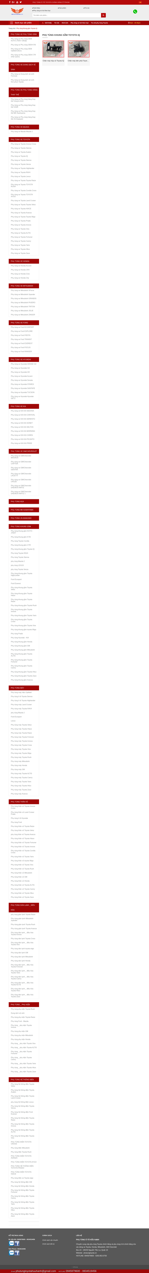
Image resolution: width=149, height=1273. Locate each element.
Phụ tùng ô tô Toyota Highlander (23, 700)
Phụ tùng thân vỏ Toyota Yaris (22, 857)
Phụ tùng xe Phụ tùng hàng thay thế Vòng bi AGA (23, 100)
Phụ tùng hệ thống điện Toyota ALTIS (22, 1131)
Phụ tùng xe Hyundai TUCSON (22, 392)
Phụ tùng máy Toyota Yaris (21, 782)
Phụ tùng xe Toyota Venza (21, 164)
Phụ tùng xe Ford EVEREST (22, 343)
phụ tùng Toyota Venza (19, 569)
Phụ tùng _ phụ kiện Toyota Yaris (23, 1063)
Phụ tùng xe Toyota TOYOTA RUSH (22, 185)
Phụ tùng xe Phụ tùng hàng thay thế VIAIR (23, 106)
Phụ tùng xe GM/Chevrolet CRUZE (21, 480)
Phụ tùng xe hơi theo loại (41, 10)
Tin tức (86, 8)
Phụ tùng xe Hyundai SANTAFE (23, 388)
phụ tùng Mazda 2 (18, 561)
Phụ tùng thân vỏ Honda (20, 881)
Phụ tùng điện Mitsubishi (20, 1148)
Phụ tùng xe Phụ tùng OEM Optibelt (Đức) (21, 50)
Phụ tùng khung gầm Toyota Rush (24, 605)
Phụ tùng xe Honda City (20, 278)
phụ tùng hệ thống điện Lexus (22, 1102)
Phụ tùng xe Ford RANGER (21, 351)
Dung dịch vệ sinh (18, 1013)
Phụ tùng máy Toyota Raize (21, 733)
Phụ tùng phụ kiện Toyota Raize (23, 1017)
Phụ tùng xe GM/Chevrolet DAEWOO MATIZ (21, 486)
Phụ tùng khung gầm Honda (21, 642)
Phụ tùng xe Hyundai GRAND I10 (23, 364)
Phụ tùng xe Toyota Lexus (21, 176)
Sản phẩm (62, 8)
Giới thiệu (36, 8)
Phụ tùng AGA (17, 501)
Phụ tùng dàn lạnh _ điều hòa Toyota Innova (22, 933)
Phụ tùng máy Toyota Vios (21, 749)
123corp (75, 1267)
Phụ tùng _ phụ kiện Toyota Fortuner (21, 1052)
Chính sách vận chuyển (50, 1240)
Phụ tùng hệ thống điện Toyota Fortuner (22, 1191)
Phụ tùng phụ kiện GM (19, 1031)
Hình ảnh (65, 23)
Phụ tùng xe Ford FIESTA (20, 335)
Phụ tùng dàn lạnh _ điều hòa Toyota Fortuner (22, 966)
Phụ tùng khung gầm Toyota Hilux (23, 672)
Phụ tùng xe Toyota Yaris (20, 245)
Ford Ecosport (16, 579)
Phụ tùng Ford (16, 822)
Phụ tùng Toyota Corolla (20, 541)
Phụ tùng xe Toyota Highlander (22, 168)
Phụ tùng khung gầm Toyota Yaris (23, 615)
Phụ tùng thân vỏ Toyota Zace (22, 897)
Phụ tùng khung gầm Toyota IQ (23, 549)
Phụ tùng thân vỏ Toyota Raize (22, 826)
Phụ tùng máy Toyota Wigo (21, 753)
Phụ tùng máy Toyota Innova (22, 741)
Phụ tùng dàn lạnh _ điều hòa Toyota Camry (22, 978)
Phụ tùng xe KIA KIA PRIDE (21, 443)
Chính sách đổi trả (48, 1244)
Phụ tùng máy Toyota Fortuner (22, 737)
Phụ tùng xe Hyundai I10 (20, 368)
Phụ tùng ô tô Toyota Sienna (21, 696)
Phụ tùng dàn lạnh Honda (20, 961)
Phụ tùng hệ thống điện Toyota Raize (22, 1119)
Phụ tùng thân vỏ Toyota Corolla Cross (23, 851)
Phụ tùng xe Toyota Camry (21, 241)
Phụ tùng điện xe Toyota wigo (22, 1178)
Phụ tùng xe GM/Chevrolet (24, 451)
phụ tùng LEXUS (17, 565)
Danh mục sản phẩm (23, 23)
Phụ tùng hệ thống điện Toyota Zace (22, 1215)
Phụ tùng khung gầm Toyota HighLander (21, 574)
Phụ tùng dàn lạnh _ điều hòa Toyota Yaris (22, 972)
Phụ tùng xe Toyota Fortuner (22, 237)
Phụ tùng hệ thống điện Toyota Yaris (22, 1203)
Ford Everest (16, 583)
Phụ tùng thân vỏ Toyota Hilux (22, 893)
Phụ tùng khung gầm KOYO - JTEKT (22, 532)
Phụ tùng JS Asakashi (21, 518)
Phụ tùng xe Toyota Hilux (20, 249)
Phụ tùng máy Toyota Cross (21, 745)
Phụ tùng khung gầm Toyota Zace (23, 676)
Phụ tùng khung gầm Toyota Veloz (21, 588)
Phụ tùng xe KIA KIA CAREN (22, 435)
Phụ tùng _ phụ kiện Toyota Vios (23, 1043)
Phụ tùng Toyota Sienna (20, 557)
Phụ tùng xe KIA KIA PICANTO (22, 439)
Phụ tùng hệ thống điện (22, 1080)
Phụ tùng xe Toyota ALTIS (21, 233)
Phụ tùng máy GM (18, 769)
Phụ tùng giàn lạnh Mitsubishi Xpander (22, 919)
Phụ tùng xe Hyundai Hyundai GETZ (22, 397)
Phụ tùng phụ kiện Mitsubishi (22, 1035)
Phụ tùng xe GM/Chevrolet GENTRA (21, 469)
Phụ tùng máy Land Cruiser (21, 704)
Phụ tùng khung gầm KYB (21, 537)
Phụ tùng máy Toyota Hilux (21, 786)
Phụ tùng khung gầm (21, 526)
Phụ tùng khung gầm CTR (21, 545)
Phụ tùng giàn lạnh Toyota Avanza (24, 928)
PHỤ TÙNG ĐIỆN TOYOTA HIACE (21, 1173)
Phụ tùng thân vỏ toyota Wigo (22, 861)
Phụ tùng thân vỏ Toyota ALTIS (22, 885)
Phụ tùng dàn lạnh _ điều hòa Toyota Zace (22, 996)
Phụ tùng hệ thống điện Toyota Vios (22, 1137)
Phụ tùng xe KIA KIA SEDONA (22, 411)
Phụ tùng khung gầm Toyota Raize (21, 600)
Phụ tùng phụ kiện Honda (20, 1039)
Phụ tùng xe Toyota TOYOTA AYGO (22, 195)
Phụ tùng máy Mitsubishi (20, 761)
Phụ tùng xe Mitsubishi (22, 286)
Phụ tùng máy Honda (19, 765)
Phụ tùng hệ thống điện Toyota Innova (22, 1125)
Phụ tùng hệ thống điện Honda (22, 1186)
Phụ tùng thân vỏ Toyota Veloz (22, 830)
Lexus (13, 721)
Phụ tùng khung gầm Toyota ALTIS (21, 655)
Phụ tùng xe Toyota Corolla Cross (23, 190)
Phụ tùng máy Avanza (19, 794)
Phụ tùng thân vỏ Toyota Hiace (22, 838)
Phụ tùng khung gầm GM (20, 646)
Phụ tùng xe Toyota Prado (21, 221)
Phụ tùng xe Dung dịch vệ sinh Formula (22, 75)
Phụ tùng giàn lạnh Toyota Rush (23, 924)
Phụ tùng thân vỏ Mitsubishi (21, 873)
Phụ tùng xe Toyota (20, 139)
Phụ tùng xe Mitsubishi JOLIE (22, 311)
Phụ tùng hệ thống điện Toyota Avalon (22, 1091)
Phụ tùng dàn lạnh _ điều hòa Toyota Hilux (22, 990)
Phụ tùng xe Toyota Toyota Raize (23, 180)
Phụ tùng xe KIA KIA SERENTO (23, 419)
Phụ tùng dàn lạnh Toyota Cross (23, 938)
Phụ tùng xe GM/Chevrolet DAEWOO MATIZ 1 (21, 492)
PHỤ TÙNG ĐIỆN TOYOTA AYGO (24, 1162)
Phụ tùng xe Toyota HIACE (21, 209)
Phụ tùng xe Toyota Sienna (21, 148)
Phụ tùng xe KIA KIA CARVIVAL (23, 415)
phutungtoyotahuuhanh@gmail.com (36, 1271)
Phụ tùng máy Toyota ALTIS (21, 773)
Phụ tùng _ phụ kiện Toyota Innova (21, 1026)
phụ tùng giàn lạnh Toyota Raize (23, 914)
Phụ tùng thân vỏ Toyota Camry (23, 889)
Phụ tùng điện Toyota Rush (21, 1152)
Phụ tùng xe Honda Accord (21, 266)
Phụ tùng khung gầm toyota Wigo (23, 629)
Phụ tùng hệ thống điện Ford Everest (22, 1113)
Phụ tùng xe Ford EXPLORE (22, 331)
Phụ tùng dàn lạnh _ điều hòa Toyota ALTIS (22, 984)
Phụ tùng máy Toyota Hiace (21, 729)
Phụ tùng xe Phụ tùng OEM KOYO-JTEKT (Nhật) (21, 40)
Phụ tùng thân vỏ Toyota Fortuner (23, 842)
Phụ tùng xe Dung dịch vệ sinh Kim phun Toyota (22, 81)
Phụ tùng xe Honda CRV (20, 270)
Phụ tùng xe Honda (20, 261)
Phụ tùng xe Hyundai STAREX (22, 384)
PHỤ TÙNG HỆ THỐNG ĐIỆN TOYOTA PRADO (22, 1167)
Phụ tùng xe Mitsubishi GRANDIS (23, 298)
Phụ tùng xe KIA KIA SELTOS (22, 427)
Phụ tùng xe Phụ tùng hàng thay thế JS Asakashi (23, 118)
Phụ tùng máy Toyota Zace (21, 790)
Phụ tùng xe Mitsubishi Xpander (23, 294)
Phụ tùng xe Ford (19, 323)
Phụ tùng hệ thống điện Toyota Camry (22, 1197)
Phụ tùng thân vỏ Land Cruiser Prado (22, 813)
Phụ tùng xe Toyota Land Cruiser (23, 200)
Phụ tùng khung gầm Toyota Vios (23, 625)
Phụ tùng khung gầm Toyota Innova (21, 610)
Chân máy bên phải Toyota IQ (79, 61)
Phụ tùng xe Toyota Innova (21, 225)
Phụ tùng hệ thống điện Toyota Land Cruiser (22, 1097)
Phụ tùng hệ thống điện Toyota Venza (22, 1107)
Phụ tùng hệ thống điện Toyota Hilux (22, 1209)
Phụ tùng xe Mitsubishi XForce (22, 290)
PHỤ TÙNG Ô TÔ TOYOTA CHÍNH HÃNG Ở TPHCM (51, 2)
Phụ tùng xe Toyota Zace (20, 253)
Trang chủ (12, 28)
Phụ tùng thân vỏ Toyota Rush (22, 869)
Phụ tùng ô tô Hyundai (19, 818)
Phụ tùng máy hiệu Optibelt (21, 692)
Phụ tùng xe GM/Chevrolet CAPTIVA (21, 463)
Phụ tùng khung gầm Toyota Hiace (21, 594)
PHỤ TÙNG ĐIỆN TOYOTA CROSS (21, 1143)
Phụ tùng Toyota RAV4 (19, 553)
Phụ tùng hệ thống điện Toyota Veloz (22, 1085)
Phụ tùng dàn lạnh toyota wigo (22, 948)
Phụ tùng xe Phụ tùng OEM (24, 34)
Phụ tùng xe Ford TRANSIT (21, 339)
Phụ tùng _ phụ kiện (20, 1005)
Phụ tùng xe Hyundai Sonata (22, 380)
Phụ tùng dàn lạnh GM (19, 953)
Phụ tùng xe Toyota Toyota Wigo (23, 217)
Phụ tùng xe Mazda (20, 127)
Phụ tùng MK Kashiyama (22, 510)
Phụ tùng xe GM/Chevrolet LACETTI (21, 475)
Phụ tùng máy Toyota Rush (21, 757)
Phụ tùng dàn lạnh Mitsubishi (22, 957)
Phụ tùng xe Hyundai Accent (21, 376)
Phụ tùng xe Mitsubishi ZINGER (23, 315)
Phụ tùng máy (17, 688)
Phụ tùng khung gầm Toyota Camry (21, 667)
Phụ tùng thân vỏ (19, 802)
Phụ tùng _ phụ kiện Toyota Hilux (23, 1067)
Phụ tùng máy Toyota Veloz (21, 725)
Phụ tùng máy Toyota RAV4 (21, 709)
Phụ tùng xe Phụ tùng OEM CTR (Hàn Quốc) (23, 56)
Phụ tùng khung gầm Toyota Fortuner (21, 661)
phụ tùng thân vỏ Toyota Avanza (23, 834)
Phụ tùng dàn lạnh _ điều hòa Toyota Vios (22, 943)
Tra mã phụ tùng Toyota (99, 23)
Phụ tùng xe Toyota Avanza (21, 213)
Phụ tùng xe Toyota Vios (20, 229)
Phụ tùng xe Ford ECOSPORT (22, 327)
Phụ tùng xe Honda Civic (20, 274)
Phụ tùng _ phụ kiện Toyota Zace (23, 1072)
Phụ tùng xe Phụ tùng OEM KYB (23, 45)
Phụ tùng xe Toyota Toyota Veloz (23, 204)
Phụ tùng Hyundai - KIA (20, 638)
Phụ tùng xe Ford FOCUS (21, 347)
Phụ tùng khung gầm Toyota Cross (21, 620)
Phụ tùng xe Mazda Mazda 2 (22, 131)
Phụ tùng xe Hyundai (21, 359)
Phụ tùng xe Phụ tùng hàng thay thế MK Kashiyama (23, 112)
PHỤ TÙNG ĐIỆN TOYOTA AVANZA (21, 1157)
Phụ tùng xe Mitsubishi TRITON (23, 307)
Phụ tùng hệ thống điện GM (21, 1182)
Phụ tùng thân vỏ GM (19, 877)
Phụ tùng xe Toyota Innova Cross (23, 144)
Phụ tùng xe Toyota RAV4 (20, 172)
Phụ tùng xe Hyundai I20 (20, 372)
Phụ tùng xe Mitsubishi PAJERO (23, 302)
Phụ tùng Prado (17, 634)
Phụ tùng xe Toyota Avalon (21, 152)
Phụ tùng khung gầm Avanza (22, 680)
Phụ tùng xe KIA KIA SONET (22, 423)
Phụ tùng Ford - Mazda (20, 1021)
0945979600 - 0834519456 (81, 1271)
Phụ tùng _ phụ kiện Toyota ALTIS (24, 1047)
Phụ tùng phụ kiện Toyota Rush (23, 1009)
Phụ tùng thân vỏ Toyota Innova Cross (23, 807)
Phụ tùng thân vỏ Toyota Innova (23, 846)
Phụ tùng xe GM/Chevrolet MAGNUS (21, 457)
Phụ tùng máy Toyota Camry (22, 777)
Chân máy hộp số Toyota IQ (53, 61)
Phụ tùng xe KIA (18, 406)
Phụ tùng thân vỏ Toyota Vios (22, 865)
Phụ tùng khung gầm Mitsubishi (23, 650)
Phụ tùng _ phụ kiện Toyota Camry (21, 1058)
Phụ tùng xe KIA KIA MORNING (23, 431)
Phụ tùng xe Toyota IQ (19, 156)
